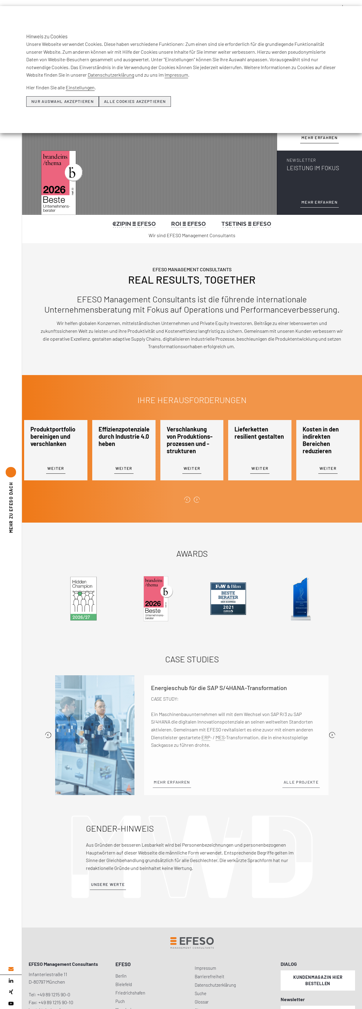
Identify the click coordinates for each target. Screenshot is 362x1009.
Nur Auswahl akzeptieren (62, 101)
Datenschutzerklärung (111, 75)
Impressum (176, 75)
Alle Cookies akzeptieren (135, 101)
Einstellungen (80, 87)
